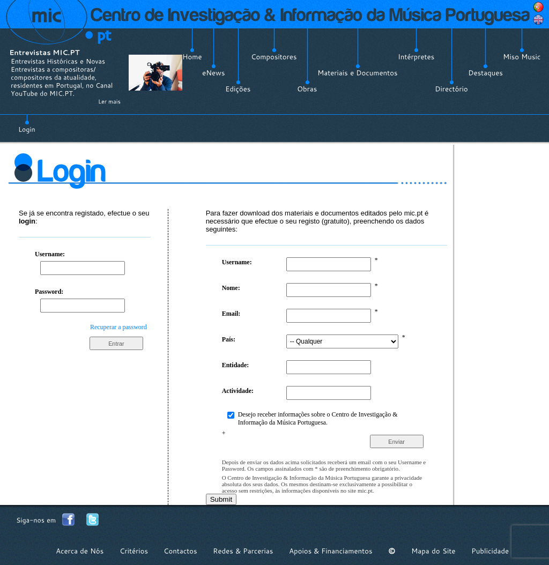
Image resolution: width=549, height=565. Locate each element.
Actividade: (238, 391)
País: (228, 339)
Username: (50, 254)
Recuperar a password (118, 327)
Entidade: (235, 365)
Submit (221, 499)
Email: (231, 313)
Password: (49, 291)
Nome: (231, 288)
